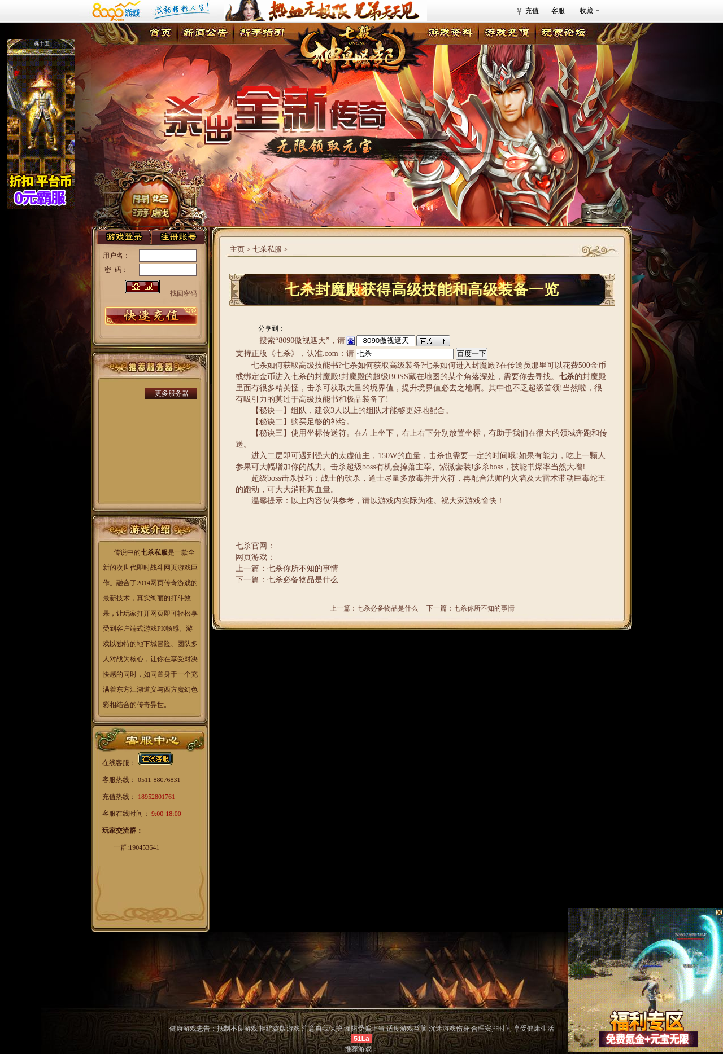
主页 (237, 249)
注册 (177, 237)
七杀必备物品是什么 (387, 608)
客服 (558, 11)
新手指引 (261, 33)
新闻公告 (205, 33)
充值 (532, 11)
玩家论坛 (563, 33)
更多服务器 (172, 393)
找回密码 (183, 293)
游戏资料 (450, 33)
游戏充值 (507, 33)
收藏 (586, 11)
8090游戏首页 (148, 10)
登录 (123, 237)
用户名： (116, 256)
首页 (160, 33)
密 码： (116, 270)
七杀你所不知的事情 (484, 608)
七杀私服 (267, 249)
